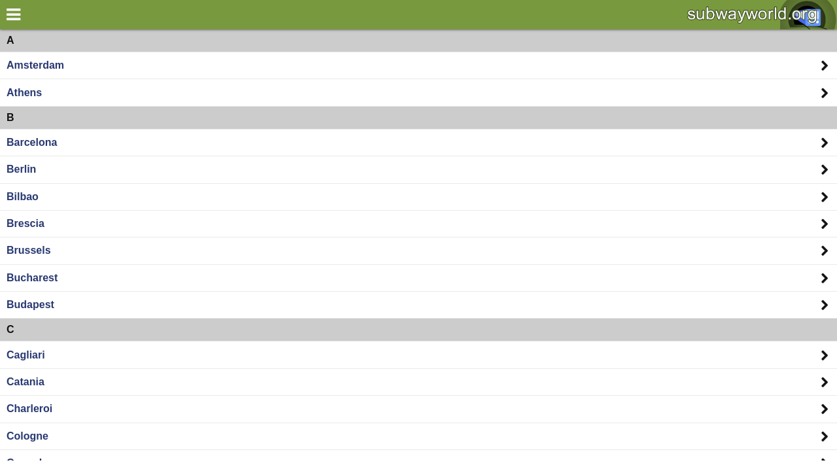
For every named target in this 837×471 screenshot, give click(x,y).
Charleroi (29, 408)
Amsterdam (35, 65)
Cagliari (26, 354)
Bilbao (23, 196)
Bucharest (32, 277)
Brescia (25, 223)
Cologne (27, 436)
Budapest (30, 304)
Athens (24, 92)
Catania (25, 381)
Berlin (21, 169)
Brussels (29, 250)
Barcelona (32, 142)
